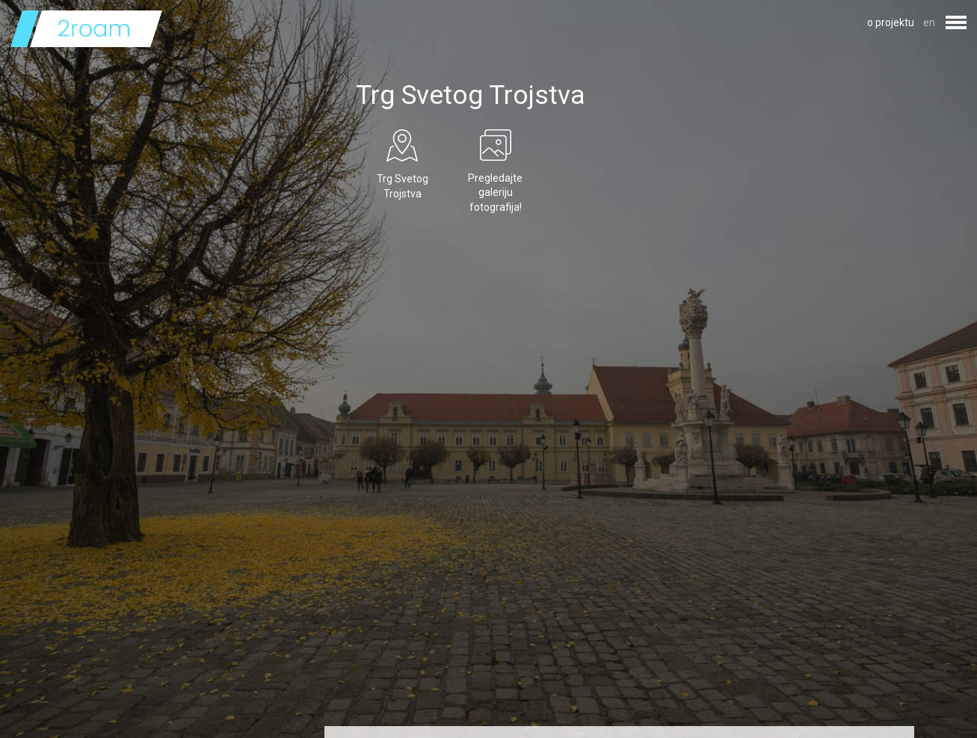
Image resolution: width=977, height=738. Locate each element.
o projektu (890, 22)
